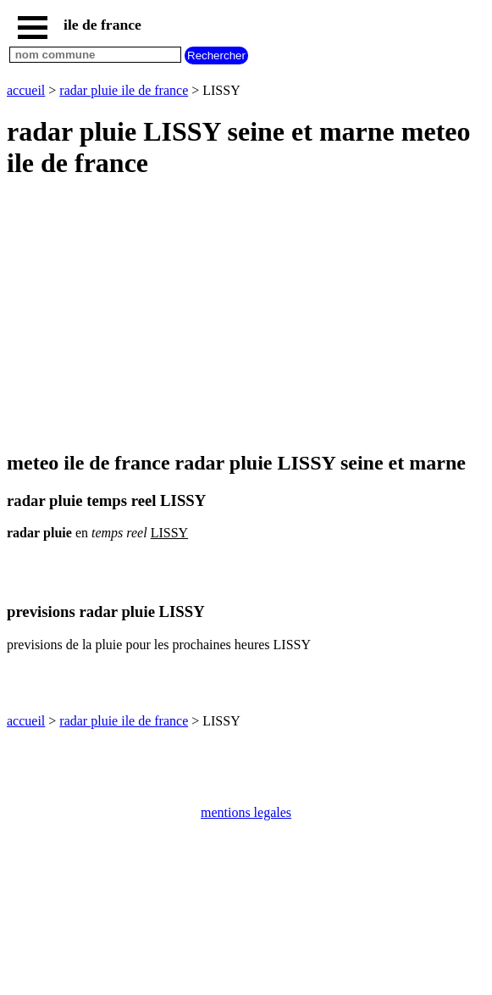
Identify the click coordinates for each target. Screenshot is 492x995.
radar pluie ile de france (123, 90)
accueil (26, 90)
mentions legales (246, 812)
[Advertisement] (246, 316)
